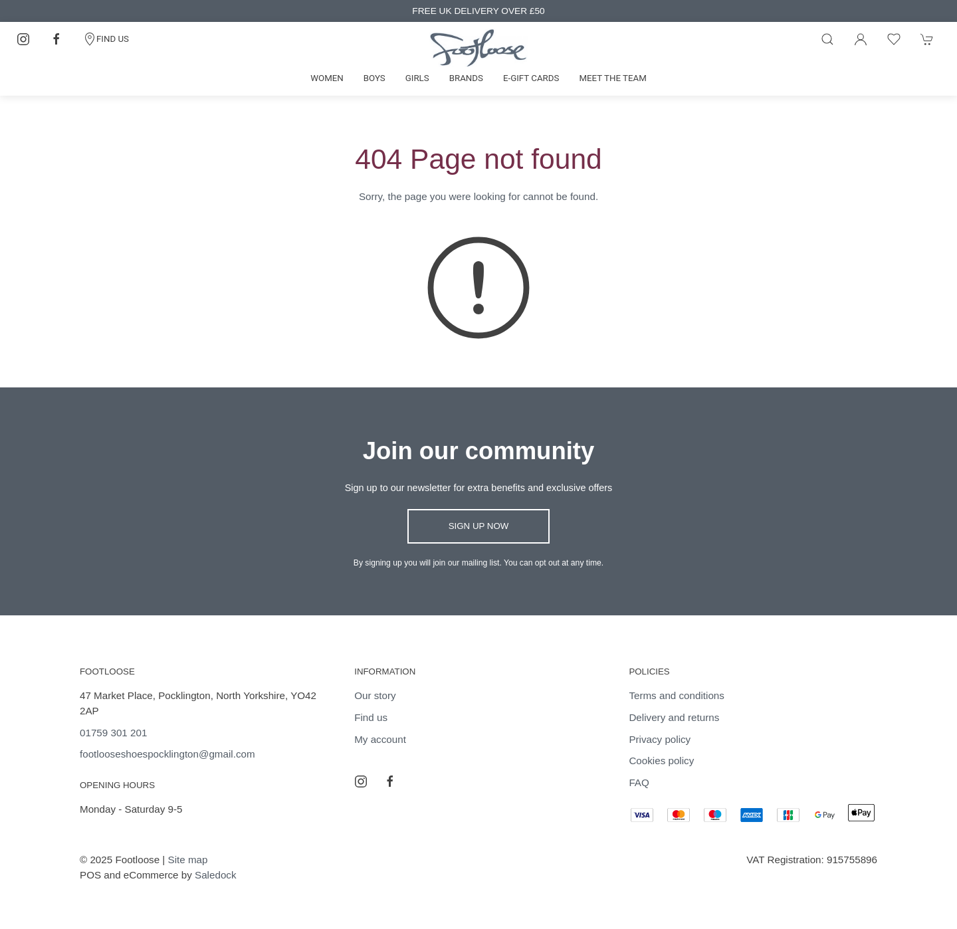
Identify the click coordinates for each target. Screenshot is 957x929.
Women (327, 78)
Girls (417, 78)
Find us (370, 717)
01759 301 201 (113, 732)
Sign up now (479, 526)
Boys (374, 78)
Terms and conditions (676, 695)
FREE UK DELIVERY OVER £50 (478, 11)
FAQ (639, 782)
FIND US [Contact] (106, 39)
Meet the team (612, 78)
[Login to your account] (860, 39)
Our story (374, 695)
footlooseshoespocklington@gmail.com (167, 754)
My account (380, 739)
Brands (466, 78)
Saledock (215, 874)
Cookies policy (661, 760)
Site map (188, 859)
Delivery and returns (674, 717)
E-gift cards (531, 78)
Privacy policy (660, 739)
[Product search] (827, 39)
